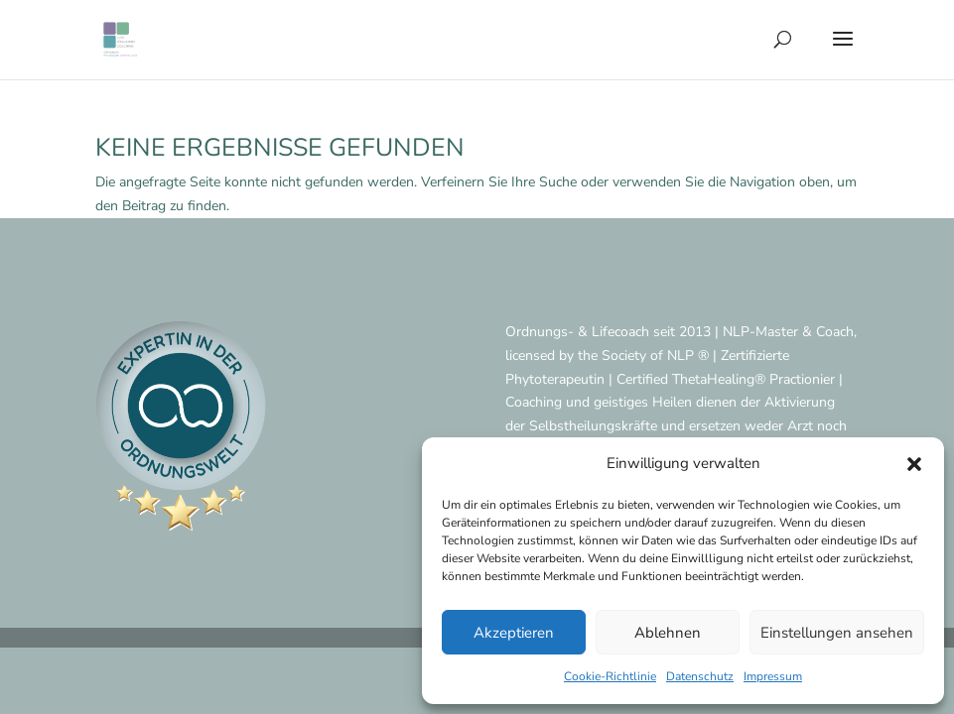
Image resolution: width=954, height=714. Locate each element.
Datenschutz (700, 676)
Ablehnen (667, 633)
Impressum (773, 676)
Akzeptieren (514, 633)
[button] (914, 464)
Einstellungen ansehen (836, 633)
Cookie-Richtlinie (610, 676)
